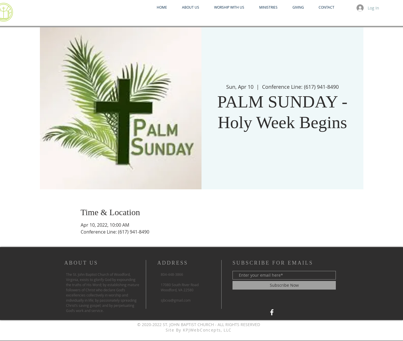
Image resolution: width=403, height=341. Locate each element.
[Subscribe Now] (284, 285)
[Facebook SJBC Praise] (272, 312)
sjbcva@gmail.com (176, 300)
